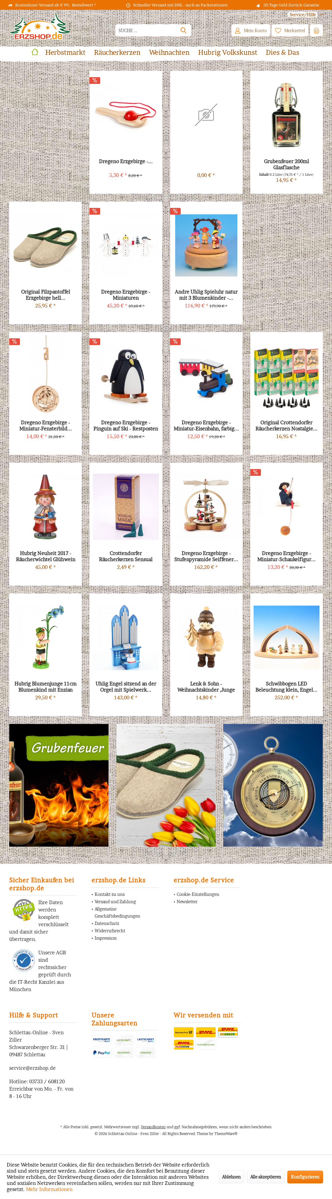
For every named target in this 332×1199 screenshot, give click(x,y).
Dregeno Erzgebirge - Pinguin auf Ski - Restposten (125, 425)
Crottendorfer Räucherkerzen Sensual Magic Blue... (126, 556)
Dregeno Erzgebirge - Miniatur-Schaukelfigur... (286, 556)
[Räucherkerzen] (117, 52)
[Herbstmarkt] (65, 52)
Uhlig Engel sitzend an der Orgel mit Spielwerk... (126, 687)
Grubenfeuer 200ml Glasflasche (286, 164)
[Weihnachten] (169, 52)
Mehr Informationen (49, 1189)
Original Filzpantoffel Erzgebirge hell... (45, 295)
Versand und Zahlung (115, 901)
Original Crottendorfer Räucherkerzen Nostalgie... (286, 425)
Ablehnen (231, 1176)
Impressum (106, 938)
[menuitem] (303, 14)
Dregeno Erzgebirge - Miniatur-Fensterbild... (45, 425)
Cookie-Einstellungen (198, 894)
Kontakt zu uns (110, 894)
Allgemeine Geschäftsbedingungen (117, 912)
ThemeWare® (225, 1133)
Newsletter (187, 901)
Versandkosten (153, 1127)
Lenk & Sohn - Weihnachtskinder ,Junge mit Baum (206, 687)
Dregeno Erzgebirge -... (126, 161)
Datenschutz (107, 923)
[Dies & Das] (283, 52)
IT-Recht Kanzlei (36, 982)
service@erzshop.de (32, 1068)
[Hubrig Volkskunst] (228, 52)
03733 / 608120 (47, 1081)
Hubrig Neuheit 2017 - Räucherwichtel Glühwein (45, 556)
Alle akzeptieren (265, 1176)
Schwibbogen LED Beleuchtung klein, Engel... (286, 687)
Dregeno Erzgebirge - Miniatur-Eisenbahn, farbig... (206, 425)
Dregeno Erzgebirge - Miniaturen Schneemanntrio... (125, 295)
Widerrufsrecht (110, 930)
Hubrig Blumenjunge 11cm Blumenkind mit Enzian (45, 687)
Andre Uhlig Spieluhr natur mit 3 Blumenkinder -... (206, 295)
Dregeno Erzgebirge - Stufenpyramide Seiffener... (206, 556)
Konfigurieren (305, 1176)
